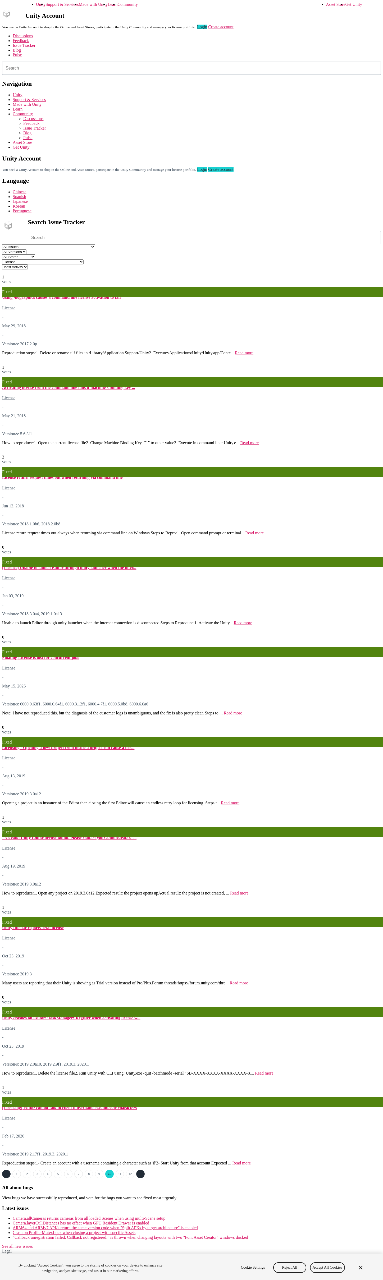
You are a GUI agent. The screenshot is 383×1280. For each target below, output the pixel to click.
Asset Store (335, 4)
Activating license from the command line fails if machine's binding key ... (68, 387)
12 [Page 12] (130, 1174)
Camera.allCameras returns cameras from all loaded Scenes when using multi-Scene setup (89, 1218)
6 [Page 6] (68, 1174)
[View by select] (15, 266)
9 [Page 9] (99, 1174)
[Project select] (48, 246)
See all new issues (17, 1246)
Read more (244, 353)
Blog (17, 50)
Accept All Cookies (327, 1267)
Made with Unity (93, 4)
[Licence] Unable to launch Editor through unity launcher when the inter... (69, 567)
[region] (191, 1267)
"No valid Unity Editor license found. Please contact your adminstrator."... (69, 838)
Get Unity (353, 4)
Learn (112, 4)
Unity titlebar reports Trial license (33, 927)
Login (202, 27)
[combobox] (191, 68)
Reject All (289, 1267)
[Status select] (18, 256)
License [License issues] (8, 308)
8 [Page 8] (89, 1174)
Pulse (17, 55)
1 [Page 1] (16, 1174)
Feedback (21, 40)
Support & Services (62, 4)
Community (127, 4)
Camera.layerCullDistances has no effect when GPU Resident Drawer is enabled (81, 1223)
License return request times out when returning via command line (62, 477)
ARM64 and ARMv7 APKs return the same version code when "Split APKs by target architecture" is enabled (105, 1228)
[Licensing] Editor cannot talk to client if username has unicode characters (69, 1107)
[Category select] (43, 261)
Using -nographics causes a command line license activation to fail (61, 297)
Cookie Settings (253, 1267)
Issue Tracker (24, 45)
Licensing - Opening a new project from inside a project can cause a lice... (68, 747)
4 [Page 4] (47, 1174)
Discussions (23, 36)
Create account (221, 27)
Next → (140, 1174)
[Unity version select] (14, 251)
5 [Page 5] (58, 1174)
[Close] (361, 1267)
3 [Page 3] (37, 1174)
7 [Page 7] (78, 1174)
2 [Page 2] (27, 1174)
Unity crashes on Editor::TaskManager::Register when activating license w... (71, 1018)
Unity (40, 4)
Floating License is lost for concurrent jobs (40, 657)
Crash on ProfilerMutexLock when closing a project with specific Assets (74, 1232)
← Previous (6, 1174)
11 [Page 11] (119, 1174)
